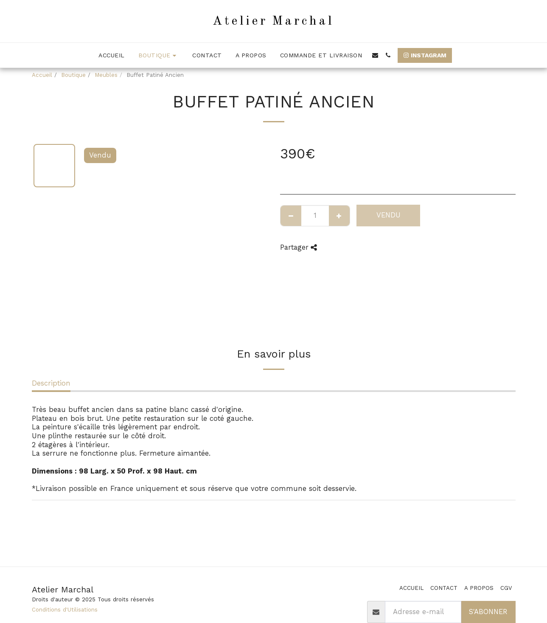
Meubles (106, 75)
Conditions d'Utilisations (65, 609)
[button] (375, 55)
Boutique (73, 75)
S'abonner (488, 612)
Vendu (388, 215)
